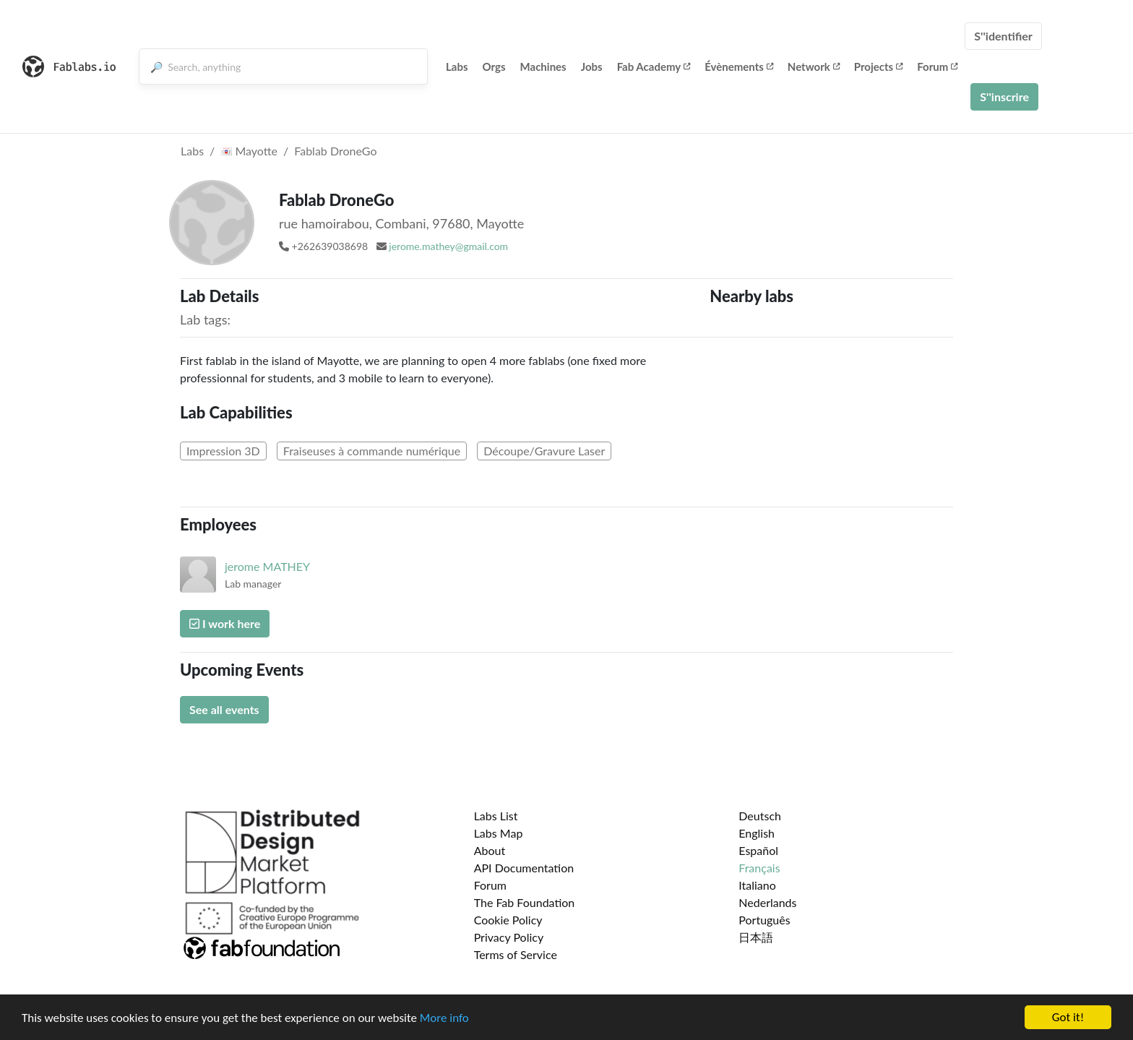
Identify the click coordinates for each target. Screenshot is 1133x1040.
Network (814, 66)
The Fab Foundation (524, 902)
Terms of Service (515, 954)
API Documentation (524, 867)
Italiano (757, 885)
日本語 (755, 937)
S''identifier (1003, 36)
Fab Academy (654, 66)
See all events (224, 709)
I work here (224, 623)
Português (764, 920)
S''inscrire (1004, 96)
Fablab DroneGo (335, 151)
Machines (543, 66)
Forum (937, 66)
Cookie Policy (508, 920)
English (756, 833)
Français (759, 867)
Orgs (494, 66)
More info (444, 1019)
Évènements (739, 66)
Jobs (592, 66)
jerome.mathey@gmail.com (448, 246)
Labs (457, 66)
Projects (878, 66)
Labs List (496, 815)
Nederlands (767, 902)
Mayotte (248, 151)
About (490, 850)
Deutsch (759, 815)
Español (758, 850)
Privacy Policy (509, 937)
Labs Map (498, 833)
